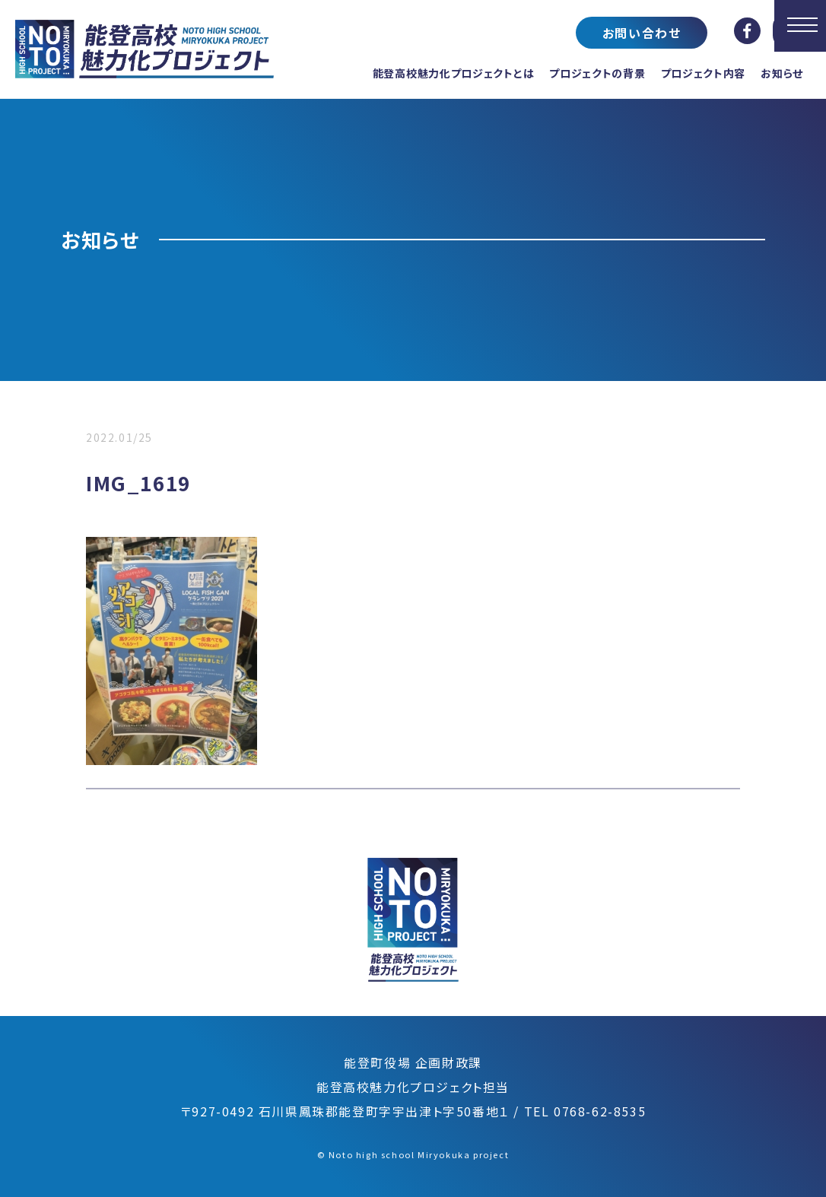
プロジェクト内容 (703, 73)
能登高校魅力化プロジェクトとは (454, 73)
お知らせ (782, 73)
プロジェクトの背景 (597, 73)
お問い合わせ (641, 33)
